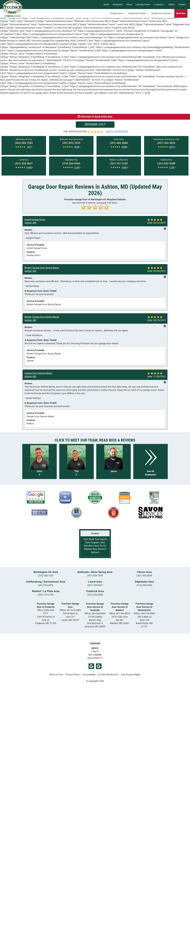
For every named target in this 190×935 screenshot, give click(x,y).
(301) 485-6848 (144, 575)
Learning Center (143, 4)
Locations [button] (159, 4)
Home (106, 4)
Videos (171, 4)
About (129, 4)
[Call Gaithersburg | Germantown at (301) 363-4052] (166, 143)
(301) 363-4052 (45, 585)
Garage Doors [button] (117, 13)
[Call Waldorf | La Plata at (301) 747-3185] (118, 163)
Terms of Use (56, 674)
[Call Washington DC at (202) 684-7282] (23, 143)
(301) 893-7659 (95, 575)
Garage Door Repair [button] (137, 13)
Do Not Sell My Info (108, 674)
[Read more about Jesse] (113, 461)
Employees (118, 4)
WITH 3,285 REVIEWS (117, 131)
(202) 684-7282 (45, 575)
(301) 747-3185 (45, 594)
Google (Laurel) (91, 666)
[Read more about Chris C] (39, 461)
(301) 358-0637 (95, 585)
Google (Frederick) (98, 666)
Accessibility (89, 674)
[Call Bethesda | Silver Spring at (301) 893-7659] (71, 143)
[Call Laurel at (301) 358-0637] (23, 163)
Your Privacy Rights (130, 674)
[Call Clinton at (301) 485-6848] (118, 143)
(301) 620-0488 (95, 594)
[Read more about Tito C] (76, 461)
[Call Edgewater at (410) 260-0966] (71, 163)
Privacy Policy (72, 674)
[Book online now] (95, 117)
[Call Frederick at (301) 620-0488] (166, 163)
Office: (70, 610)
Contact (182, 4)
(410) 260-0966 (144, 585)
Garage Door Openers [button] (161, 13)
